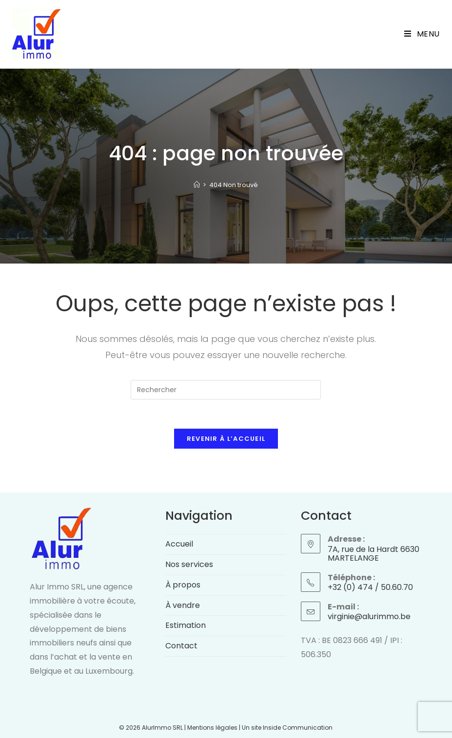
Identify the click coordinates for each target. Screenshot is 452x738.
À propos (182, 584)
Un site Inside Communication (287, 727)
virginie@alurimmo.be (369, 616)
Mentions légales (212, 727)
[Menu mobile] (422, 34)
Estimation (185, 625)
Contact (181, 645)
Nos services (189, 564)
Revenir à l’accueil (226, 438)
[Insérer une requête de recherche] (226, 389)
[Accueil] (197, 184)
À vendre (182, 605)
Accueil (179, 543)
